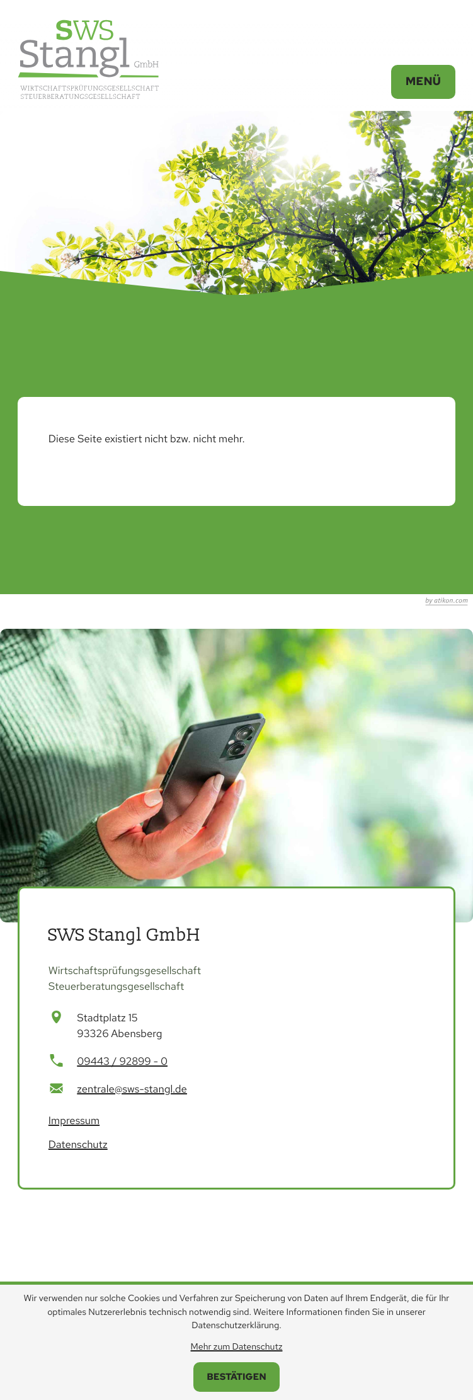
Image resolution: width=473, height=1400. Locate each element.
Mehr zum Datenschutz (237, 1347)
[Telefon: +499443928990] (122, 1062)
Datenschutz (78, 1145)
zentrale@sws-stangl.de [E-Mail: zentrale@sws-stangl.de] (132, 1089)
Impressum (74, 1121)
